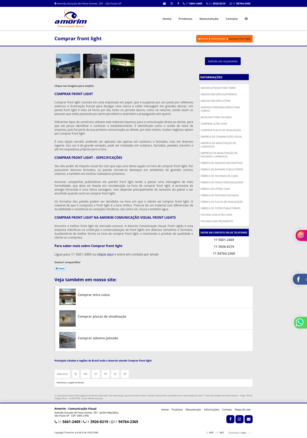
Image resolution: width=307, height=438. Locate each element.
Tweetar (60, 268)
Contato (232, 19)
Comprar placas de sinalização (221, 130)
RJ (76, 374)
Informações (211, 77)
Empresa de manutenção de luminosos (218, 144)
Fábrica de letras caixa (215, 189)
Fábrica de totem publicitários (221, 208)
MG (85, 374)
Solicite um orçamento (223, 61)
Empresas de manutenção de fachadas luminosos (219, 154)
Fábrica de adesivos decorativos (222, 163)
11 (240, 3)
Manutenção (208, 19)
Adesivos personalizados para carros (220, 109)
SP (95, 374)
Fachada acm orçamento (217, 221)
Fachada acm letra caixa (216, 214)
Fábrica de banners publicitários (222, 169)
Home (166, 19)
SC (115, 374)
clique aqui (105, 254)
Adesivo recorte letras (216, 101)
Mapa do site (242, 409)
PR (105, 374)
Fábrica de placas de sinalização (222, 202)
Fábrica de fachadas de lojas (219, 176)
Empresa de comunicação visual (221, 136)
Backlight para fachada (216, 117)
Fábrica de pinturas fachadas (220, 195)
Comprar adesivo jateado (98, 338)
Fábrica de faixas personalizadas (222, 182)
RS (124, 374)
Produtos (185, 19)
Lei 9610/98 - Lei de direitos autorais (86, 398)
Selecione (62, 374)
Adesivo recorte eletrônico (219, 94)
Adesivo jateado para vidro (218, 88)
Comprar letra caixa (214, 123)
